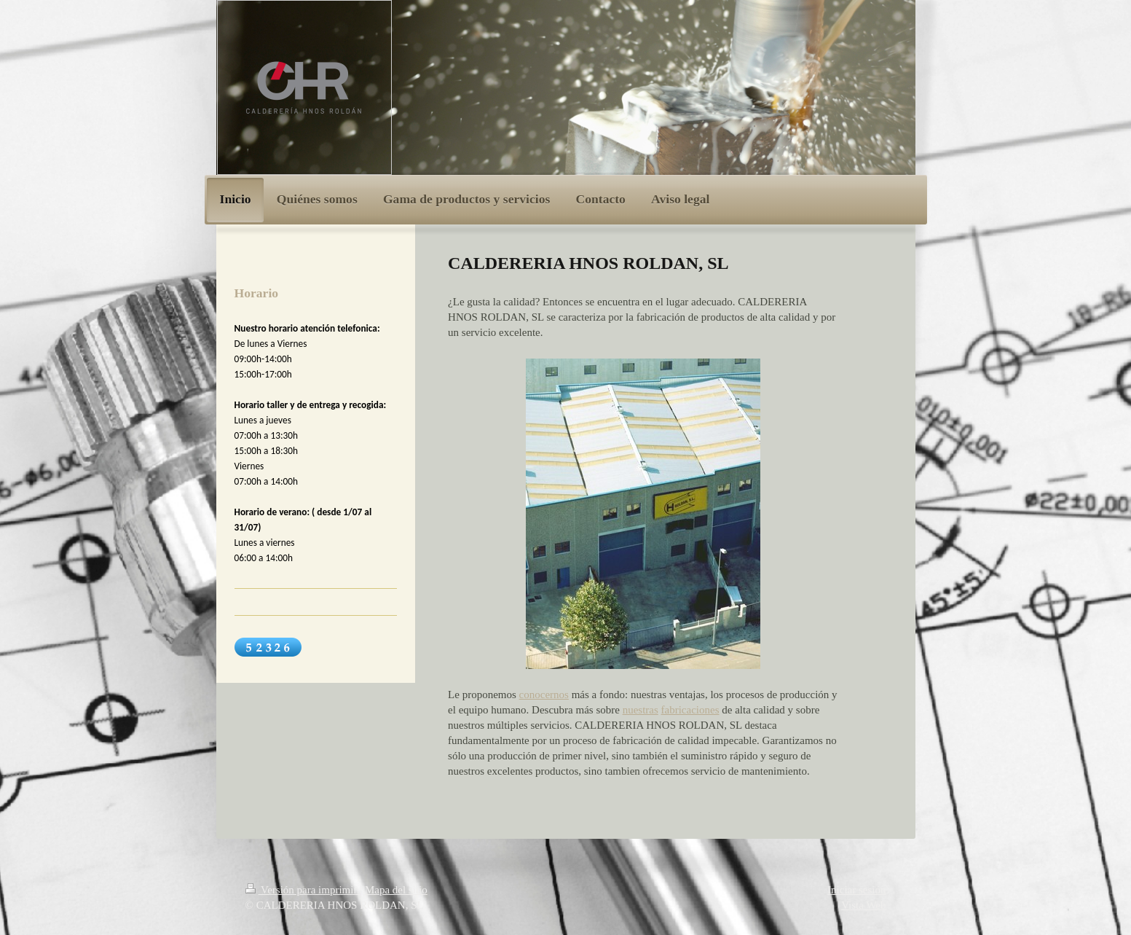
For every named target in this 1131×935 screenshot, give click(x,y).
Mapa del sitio (396, 890)
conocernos (544, 694)
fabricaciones (690, 710)
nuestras (640, 710)
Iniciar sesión (856, 890)
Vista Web (863, 905)
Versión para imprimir (302, 890)
